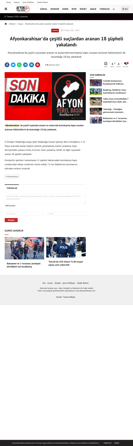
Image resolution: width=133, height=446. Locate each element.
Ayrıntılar (107, 443)
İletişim (17, 2)
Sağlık (93, 9)
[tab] (12, 188)
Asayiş (20, 24)
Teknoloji (104, 9)
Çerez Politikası (28, 2)
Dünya (65, 9)
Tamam (116, 443)
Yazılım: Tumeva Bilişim (65, 297)
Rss (44, 283)
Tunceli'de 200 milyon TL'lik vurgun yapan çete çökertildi (65, 263)
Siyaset (83, 9)
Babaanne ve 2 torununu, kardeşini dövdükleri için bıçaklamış (23, 265)
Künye (8, 2)
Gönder (11, 220)
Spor (74, 9)
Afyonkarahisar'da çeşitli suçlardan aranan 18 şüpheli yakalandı (49, 24)
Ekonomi (55, 9)
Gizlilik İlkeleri (42, 2)
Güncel (43, 9)
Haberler (12, 24)
